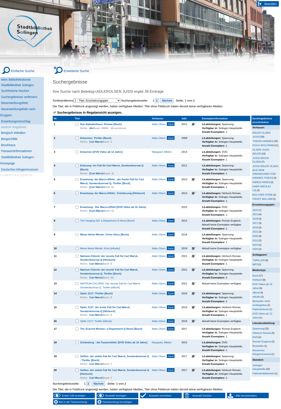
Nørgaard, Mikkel (161, 151)
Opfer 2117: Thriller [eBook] (96, 321)
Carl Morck (96, 377)
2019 (255, 218)
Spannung (258, 328)
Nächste (166, 100)
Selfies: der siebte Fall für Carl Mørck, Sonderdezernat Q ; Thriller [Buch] (114, 358)
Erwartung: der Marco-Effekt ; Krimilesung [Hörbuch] (112, 193)
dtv (91, 128)
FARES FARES (261, 182)
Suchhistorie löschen (15, 91)
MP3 (255, 264)
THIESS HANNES (262, 141)
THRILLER (258, 260)
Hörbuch (257, 279)
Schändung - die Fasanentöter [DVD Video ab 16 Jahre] (114, 342)
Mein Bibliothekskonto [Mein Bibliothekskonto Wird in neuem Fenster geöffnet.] (16, 79)
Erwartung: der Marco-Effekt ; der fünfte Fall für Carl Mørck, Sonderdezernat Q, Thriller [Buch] (112, 181)
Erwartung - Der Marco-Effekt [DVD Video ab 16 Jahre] (113, 206)
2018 (255, 227)
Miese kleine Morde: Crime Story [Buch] (104, 234)
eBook (256, 292)
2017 (255, 223)
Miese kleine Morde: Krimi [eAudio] (100, 248)
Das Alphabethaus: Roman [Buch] (101, 124)
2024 (255, 248)
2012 (255, 240)
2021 (255, 231)
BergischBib (9, 139)
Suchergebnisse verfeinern (19, 97)
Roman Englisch (261, 341)
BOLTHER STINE (262, 194)
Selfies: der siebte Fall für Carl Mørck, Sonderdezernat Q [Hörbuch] (114, 372)
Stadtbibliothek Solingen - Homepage (18, 160)
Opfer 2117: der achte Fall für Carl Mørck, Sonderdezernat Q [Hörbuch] (105, 309)
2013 (255, 214)
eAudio (256, 296)
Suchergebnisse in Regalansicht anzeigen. (89, 112)
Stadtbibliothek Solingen (17, 85)
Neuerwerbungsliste (14, 103)
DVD (255, 337)
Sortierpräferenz (63, 100)
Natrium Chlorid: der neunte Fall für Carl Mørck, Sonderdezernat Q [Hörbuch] (109, 257)
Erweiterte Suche (76, 71)
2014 (255, 244)
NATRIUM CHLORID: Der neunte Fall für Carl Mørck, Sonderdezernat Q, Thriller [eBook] (110, 285)
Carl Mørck (96, 141)
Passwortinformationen (16, 151)
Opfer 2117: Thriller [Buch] (96, 293)
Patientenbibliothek (263, 373)
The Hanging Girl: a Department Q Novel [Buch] (107, 220)
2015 (255, 210)
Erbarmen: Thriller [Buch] (95, 137)
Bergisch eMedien (13, 133)
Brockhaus (8, 145)
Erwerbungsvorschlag (15, 121)
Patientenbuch (260, 309)
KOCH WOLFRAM (263, 145)
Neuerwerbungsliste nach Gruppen (17, 112)
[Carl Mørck (96, 173)
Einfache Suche (22, 71)
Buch (255, 275)
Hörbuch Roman (261, 332)
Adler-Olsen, (163, 124)
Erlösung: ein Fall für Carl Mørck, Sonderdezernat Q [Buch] (111, 167)
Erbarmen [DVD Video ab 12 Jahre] (101, 151)
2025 (255, 235)
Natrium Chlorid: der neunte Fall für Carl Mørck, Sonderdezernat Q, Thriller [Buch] (109, 271)
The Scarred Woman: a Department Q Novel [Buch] (111, 328)
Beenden (271, 4)
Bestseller (258, 345)
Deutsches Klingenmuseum (19, 169)
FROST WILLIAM (262, 198)
